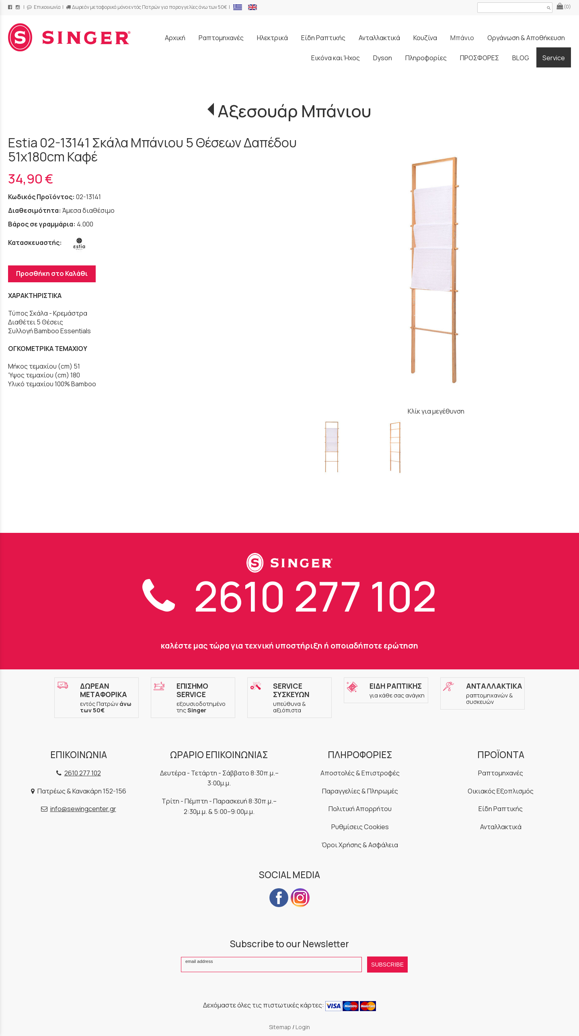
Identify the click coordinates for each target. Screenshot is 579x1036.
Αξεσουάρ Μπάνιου (294, 111)
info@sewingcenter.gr (83, 808)
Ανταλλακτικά (501, 826)
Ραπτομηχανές (500, 773)
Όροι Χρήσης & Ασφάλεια (360, 844)
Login (303, 1027)
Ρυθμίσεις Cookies (360, 826)
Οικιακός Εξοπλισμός (501, 791)
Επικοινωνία (44, 7)
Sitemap (280, 1027)
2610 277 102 (289, 595)
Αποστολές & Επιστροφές (360, 773)
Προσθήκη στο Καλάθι (52, 273)
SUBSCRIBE (387, 964)
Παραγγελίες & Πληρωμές (360, 791)
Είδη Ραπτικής (500, 808)
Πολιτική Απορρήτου (360, 808)
